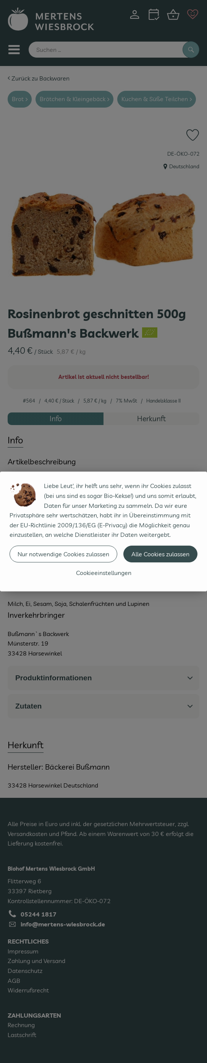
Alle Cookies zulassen (160, 554)
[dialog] (103, 531)
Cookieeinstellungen (103, 573)
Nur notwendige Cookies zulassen (63, 554)
